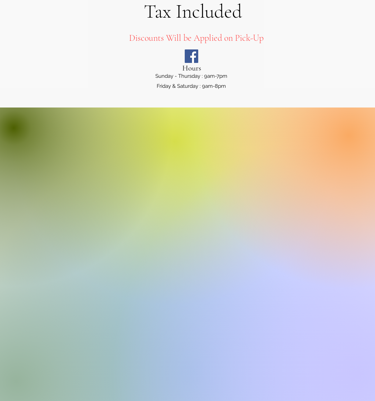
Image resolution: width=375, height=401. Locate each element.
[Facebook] (191, 56)
